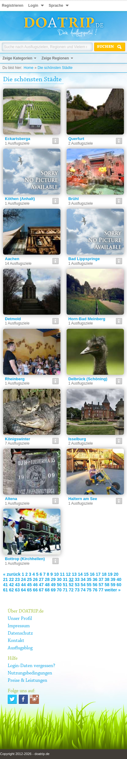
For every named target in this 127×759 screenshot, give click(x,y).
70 (59, 589)
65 (29, 589)
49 (53, 584)
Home (28, 68)
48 (47, 584)
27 (41, 579)
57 (101, 584)
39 (112, 579)
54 (83, 584)
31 (65, 579)
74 (83, 589)
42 (11, 584)
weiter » (113, 589)
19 (110, 574)
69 (53, 589)
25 (29, 579)
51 (65, 584)
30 (59, 579)
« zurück (12, 574)
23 (17, 579)
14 (80, 574)
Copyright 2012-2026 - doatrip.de (24, 754)
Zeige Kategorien (17, 58)
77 (101, 589)
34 (83, 579)
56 (95, 584)
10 (56, 574)
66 (35, 589)
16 (92, 574)
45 (29, 584)
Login (33, 5)
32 (71, 579)
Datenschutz (20, 633)
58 (107, 584)
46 (35, 584)
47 (41, 584)
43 (17, 584)
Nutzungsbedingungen (30, 673)
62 (11, 589)
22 (11, 579)
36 (95, 579)
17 (98, 574)
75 (89, 589)
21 (5, 579)
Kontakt (16, 640)
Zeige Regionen (55, 58)
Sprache (56, 5)
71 (65, 589)
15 (86, 574)
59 (112, 584)
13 (74, 574)
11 (62, 574)
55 (89, 584)
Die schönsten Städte (54, 68)
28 (47, 579)
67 (41, 589)
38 (107, 579)
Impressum (19, 626)
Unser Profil (20, 618)
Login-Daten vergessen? (31, 665)
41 (5, 584)
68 (47, 589)
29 (53, 579)
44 (23, 584)
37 (101, 579)
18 (104, 574)
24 (23, 579)
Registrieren (12, 5)
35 (89, 579)
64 (23, 589)
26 (35, 579)
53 (77, 584)
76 (95, 589)
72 (71, 589)
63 (17, 589)
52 (71, 584)
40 (119, 579)
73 (77, 589)
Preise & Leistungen (27, 680)
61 (5, 589)
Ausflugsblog (20, 648)
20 (116, 574)
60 (119, 584)
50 (59, 584)
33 (77, 579)
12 (68, 574)
